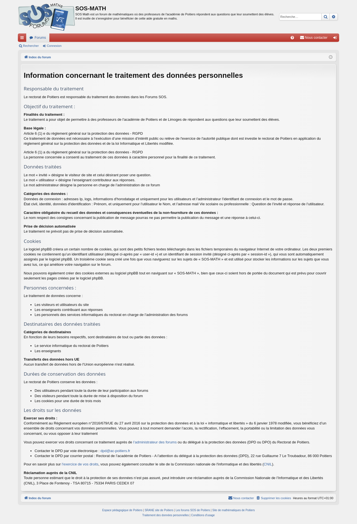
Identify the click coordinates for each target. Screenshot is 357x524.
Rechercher (31, 45)
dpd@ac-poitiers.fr (115, 451)
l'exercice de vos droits (80, 464)
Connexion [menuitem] (336, 39)
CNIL (268, 464)
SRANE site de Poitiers (159, 510)
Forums (40, 38)
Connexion (54, 45)
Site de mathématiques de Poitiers (233, 510)
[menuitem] (292, 37)
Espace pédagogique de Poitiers (122, 510)
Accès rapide (23, 39)
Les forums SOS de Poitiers (193, 510)
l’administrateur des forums (155, 442)
